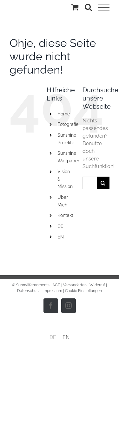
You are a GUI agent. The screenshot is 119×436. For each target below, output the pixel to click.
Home (63, 113)
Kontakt (65, 215)
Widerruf (97, 285)
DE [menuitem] (53, 337)
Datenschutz (28, 291)
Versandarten (75, 285)
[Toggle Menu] (104, 7)
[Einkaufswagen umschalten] (74, 7)
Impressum (52, 291)
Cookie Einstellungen (83, 291)
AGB (56, 285)
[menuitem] (65, 226)
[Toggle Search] (88, 7)
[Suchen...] (90, 183)
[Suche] (103, 183)
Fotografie (67, 124)
